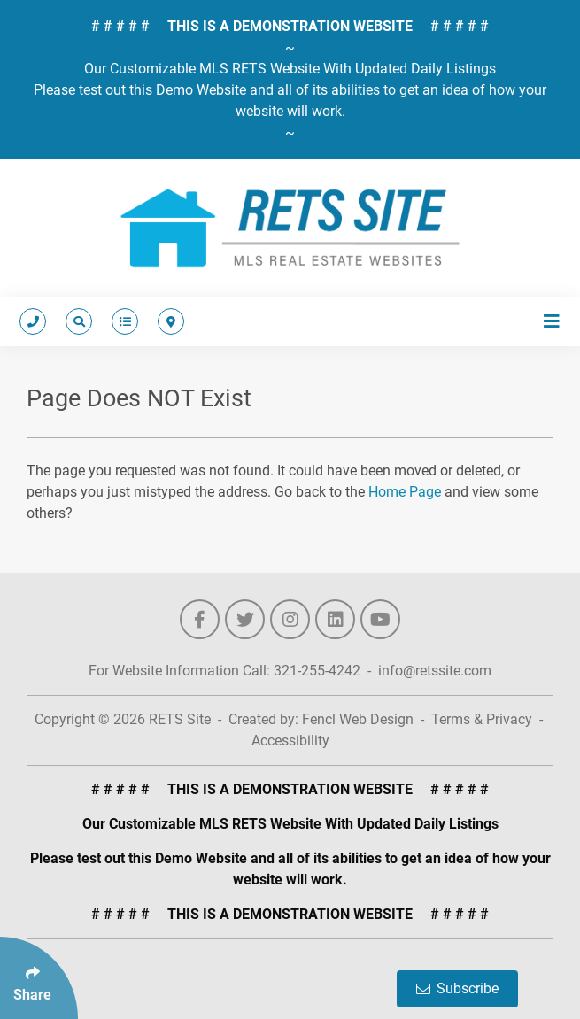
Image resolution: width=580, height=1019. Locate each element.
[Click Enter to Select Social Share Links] (39, 978)
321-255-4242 (317, 670)
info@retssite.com (434, 670)
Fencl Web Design (358, 719)
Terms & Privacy (481, 719)
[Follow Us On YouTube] (380, 619)
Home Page (404, 491)
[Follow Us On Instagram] (290, 619)
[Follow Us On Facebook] (200, 619)
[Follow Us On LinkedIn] (335, 619)
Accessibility (290, 740)
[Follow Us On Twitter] (245, 619)
